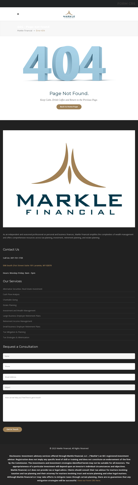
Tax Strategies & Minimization (16, 337)
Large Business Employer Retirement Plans (22, 316)
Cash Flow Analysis (11, 294)
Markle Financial (24, 30)
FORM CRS (126, 4)
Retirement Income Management (17, 321)
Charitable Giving (10, 299)
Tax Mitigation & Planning (14, 332)
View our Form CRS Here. (89, 480)
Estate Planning (9, 305)
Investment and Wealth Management (19, 310)
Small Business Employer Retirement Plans (21, 326)
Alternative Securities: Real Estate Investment (22, 289)
